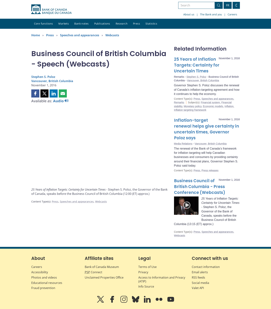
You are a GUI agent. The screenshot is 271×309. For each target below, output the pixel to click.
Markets (63, 23)
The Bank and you (211, 14)
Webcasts (112, 35)
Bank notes (81, 23)
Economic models (213, 106)
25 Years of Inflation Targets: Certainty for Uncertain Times (196, 65)
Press (136, 23)
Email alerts (200, 272)
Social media (200, 283)
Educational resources (46, 283)
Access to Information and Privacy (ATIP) (161, 279)
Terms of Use (147, 267)
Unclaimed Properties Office (104, 277)
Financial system (210, 102)
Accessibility (39, 272)
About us (188, 14)
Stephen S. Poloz (43, 77)
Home (35, 35)
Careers (232, 14)
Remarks (179, 102)
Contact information (206, 267)
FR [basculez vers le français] (227, 5)
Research (122, 23)
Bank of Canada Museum (102, 267)
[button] (35, 93)
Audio (60, 100)
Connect (93, 272)
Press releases (209, 170)
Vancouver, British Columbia (52, 81)
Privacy (143, 272)
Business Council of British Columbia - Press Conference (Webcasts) (199, 186)
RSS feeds (198, 277)
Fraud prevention (43, 288)
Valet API (198, 288)
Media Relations (183, 143)
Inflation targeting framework (190, 109)
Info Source (146, 286)
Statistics (151, 23)
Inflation (229, 106)
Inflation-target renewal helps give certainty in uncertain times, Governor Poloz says (206, 129)
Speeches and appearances (79, 35)
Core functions (43, 23)
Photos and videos (44, 277)
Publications (102, 23)
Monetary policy (192, 106)
